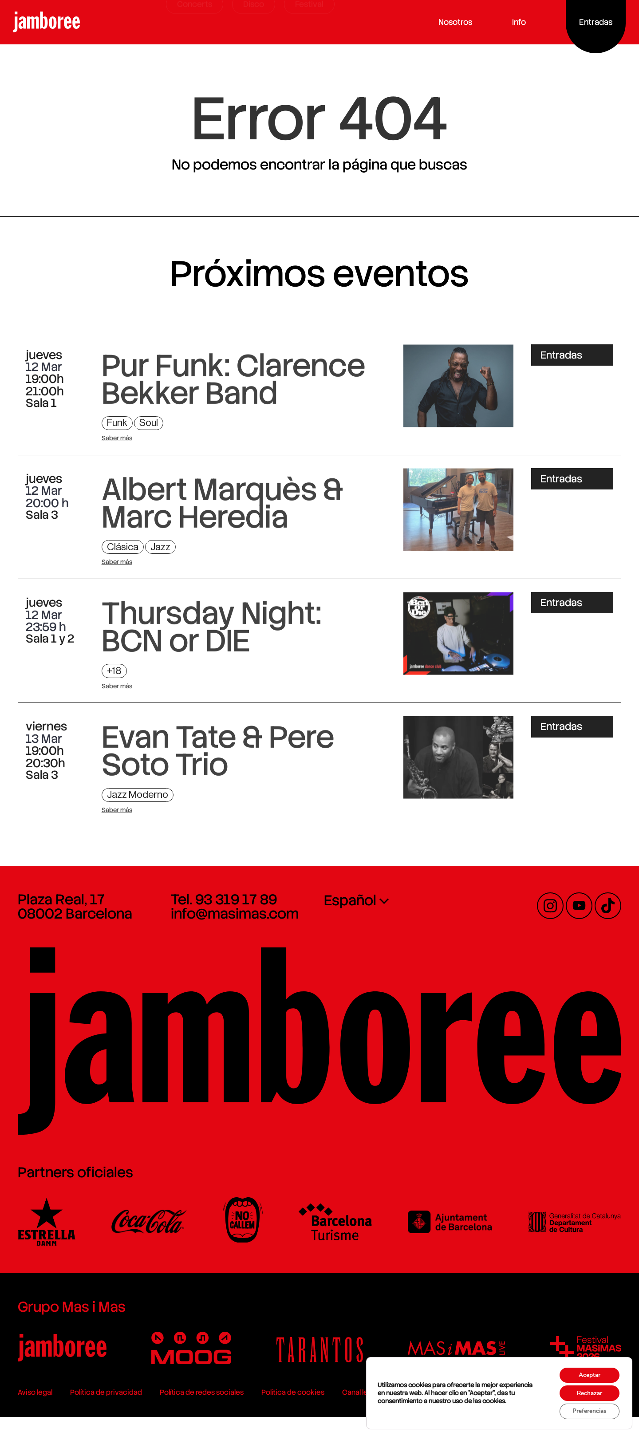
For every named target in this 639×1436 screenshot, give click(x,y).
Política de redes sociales (193, 1411)
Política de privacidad (97, 1411)
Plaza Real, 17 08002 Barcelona (66, 920)
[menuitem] (398, 913)
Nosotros (457, 22)
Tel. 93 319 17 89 (219, 913)
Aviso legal (26, 1411)
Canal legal (351, 1411)
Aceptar (587, 1373)
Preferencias (587, 1410)
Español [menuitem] (350, 914)
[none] (398, 913)
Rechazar (587, 1392)
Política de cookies (284, 1411)
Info (521, 22)
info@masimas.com (230, 927)
